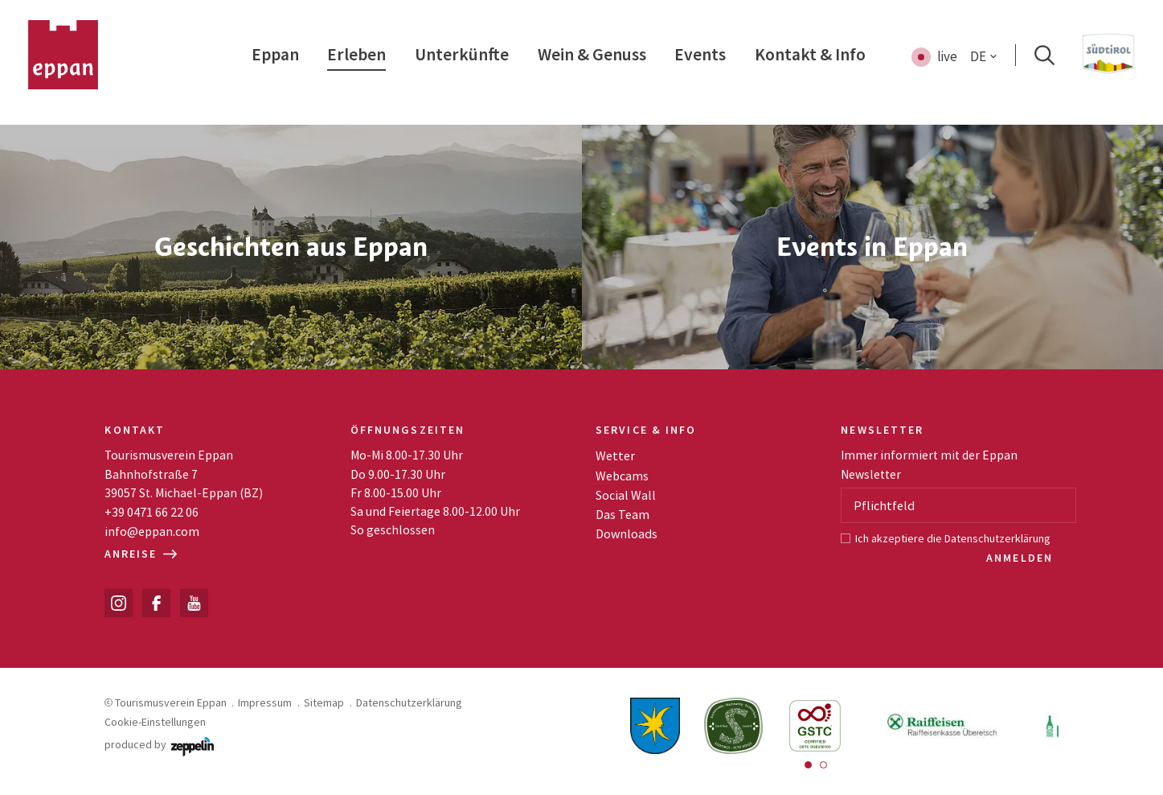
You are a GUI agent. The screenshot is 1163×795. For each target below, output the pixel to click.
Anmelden (1021, 557)
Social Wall (626, 495)
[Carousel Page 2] (823, 764)
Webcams (622, 476)
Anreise (140, 553)
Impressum (265, 702)
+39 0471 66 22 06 (151, 512)
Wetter (615, 455)
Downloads (626, 533)
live (947, 56)
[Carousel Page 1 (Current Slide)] (808, 764)
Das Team (622, 514)
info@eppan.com (151, 531)
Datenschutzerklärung (997, 538)
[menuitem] (275, 55)
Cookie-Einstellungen (155, 722)
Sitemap (324, 702)
